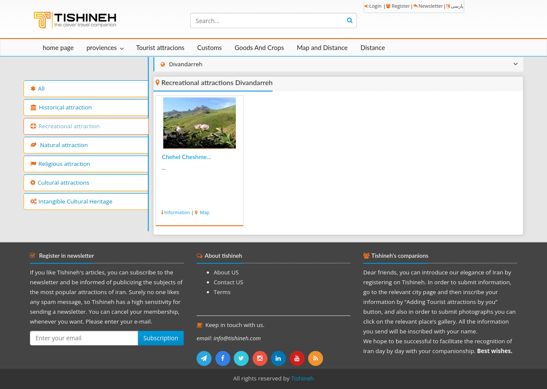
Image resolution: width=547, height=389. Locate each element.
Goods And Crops (259, 47)
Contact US (228, 282)
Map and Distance (322, 47)
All (37, 88)
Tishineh (302, 378)
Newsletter (428, 6)
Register (398, 6)
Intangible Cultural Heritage (71, 201)
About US (226, 272)
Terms (222, 292)
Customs (209, 47)
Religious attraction (60, 164)
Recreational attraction (65, 126)
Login (373, 6)
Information (177, 212)
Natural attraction (59, 145)
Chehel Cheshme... (186, 156)
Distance (372, 47)
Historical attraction (61, 107)
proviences (101, 47)
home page (58, 47)
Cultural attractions (59, 182)
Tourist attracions (160, 47)
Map (204, 212)
